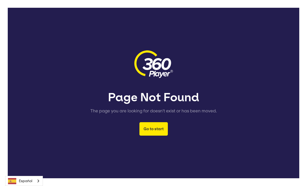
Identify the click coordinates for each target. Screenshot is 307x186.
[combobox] (24, 181)
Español (20, 181)
